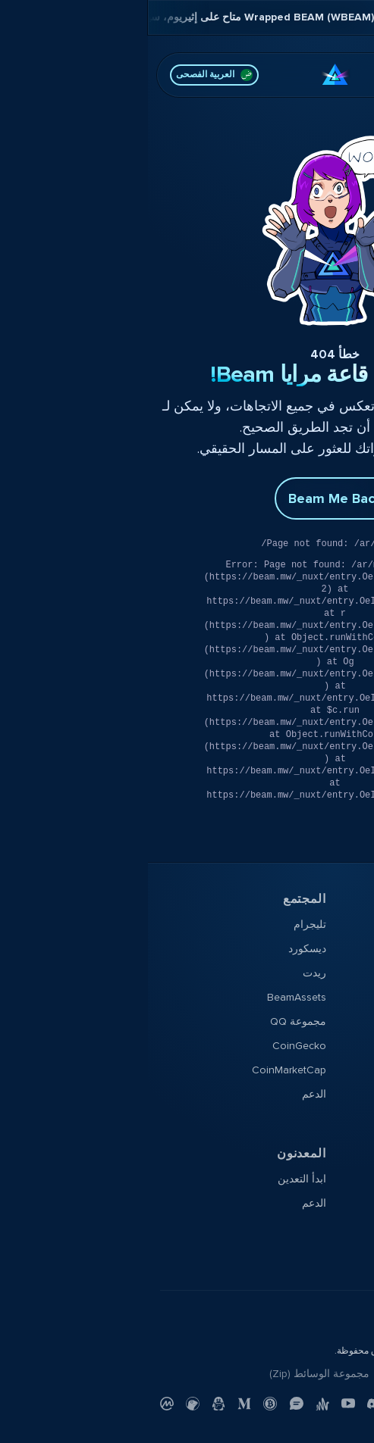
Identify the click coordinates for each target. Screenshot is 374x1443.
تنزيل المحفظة (329, 924)
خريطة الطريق (329, 997)
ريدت (166, 973)
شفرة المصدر (331, 1227)
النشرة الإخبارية (327, 1045)
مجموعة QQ (150, 1021)
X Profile (342, 973)
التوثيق (347, 1179)
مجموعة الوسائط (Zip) (171, 1373)
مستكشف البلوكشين (316, 1203)
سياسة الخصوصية (322, 1373)
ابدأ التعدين (154, 1179)
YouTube (341, 1070)
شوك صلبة (337, 1021)
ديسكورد (159, 948)
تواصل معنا (258, 1373)
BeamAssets (148, 997)
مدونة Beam (334, 1094)
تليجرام (162, 924)
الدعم (166, 1094)
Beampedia (335, 1118)
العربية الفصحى (66, 75)
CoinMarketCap (141, 1070)
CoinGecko (151, 1045)
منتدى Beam (334, 948)
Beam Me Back (187, 498)
